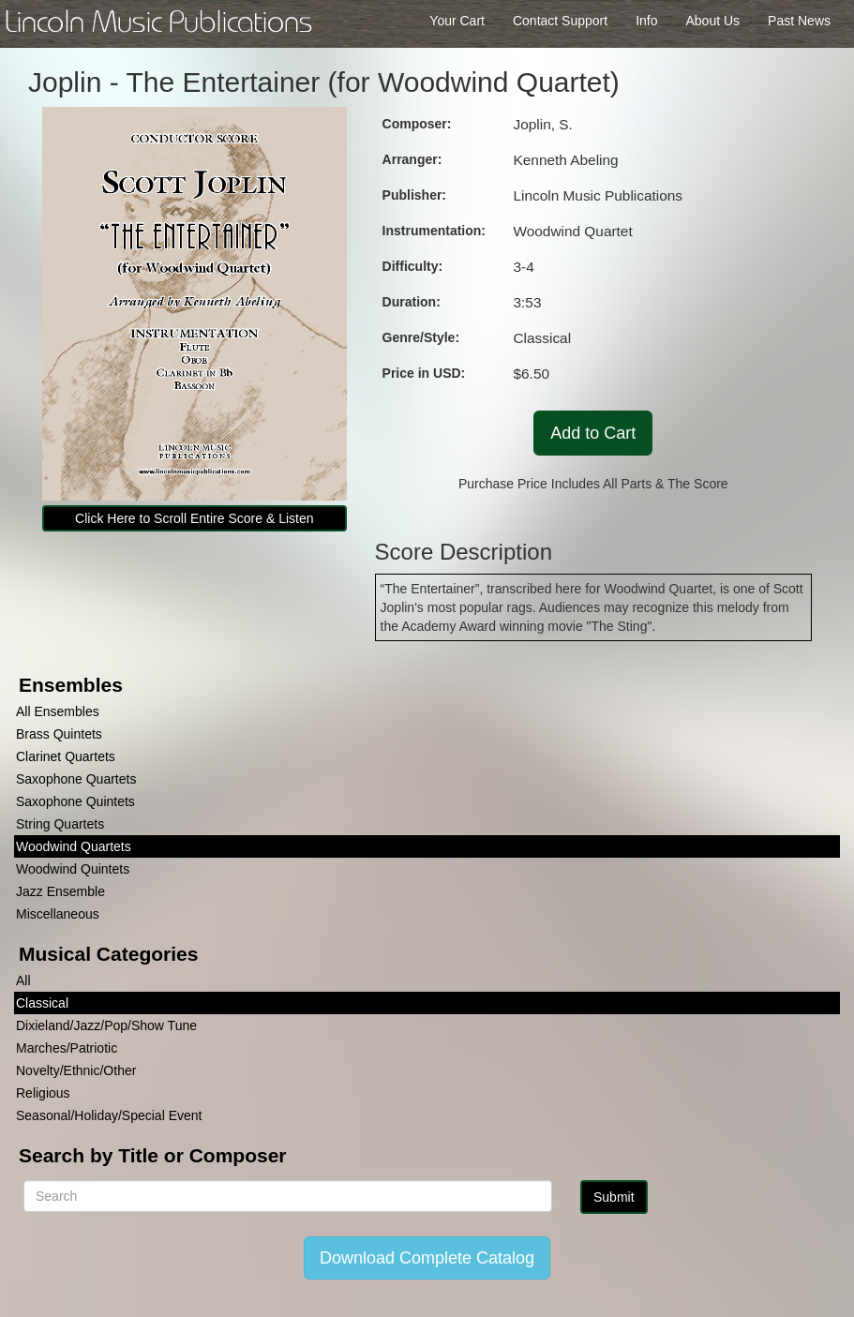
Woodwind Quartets (73, 846)
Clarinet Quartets (65, 756)
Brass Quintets (59, 733)
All (23, 980)
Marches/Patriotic (66, 1047)
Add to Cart (593, 433)
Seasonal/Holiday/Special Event (109, 1115)
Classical (42, 1002)
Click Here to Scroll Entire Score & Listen (194, 518)
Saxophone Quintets (75, 801)
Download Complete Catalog (427, 1258)
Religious (43, 1092)
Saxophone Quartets (76, 778)
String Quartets (60, 823)
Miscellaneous (57, 913)
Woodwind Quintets (72, 868)
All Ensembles (57, 711)
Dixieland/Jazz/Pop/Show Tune (106, 1025)
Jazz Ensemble (60, 891)
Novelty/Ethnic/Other (76, 1070)
